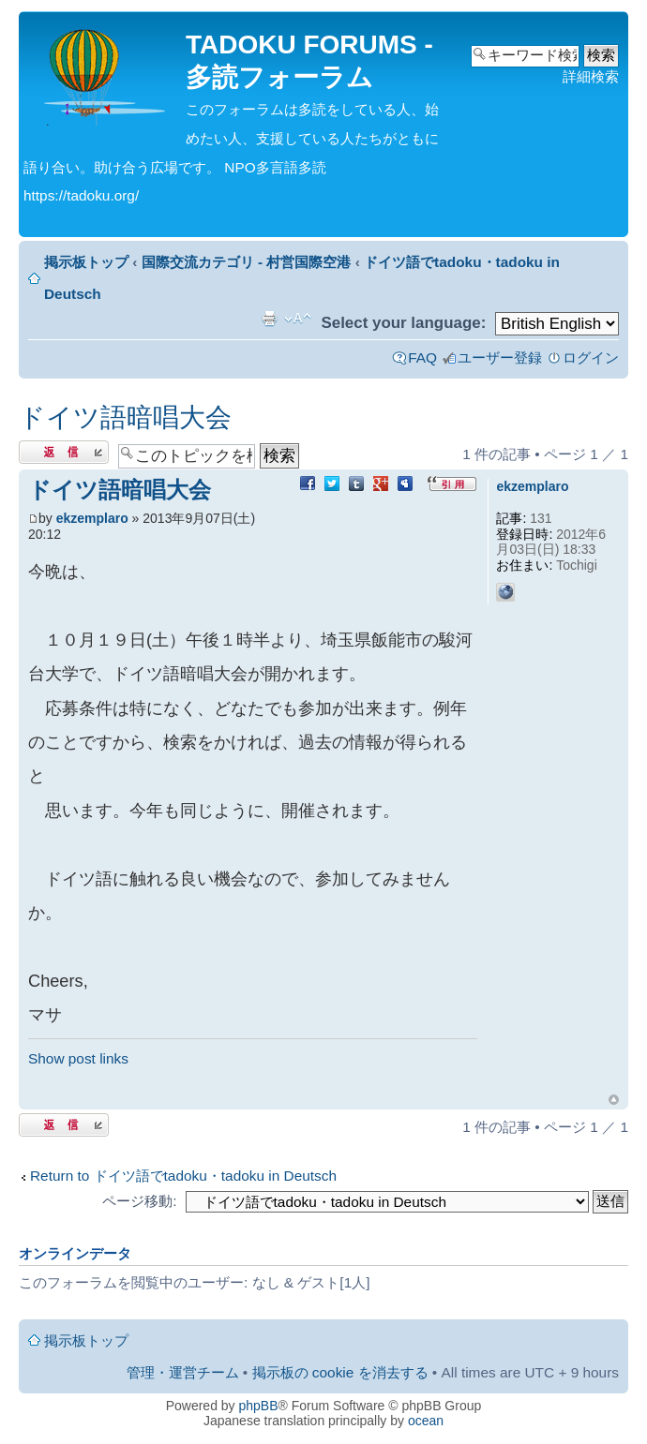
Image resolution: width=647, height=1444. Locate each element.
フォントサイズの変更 (297, 318)
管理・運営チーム (183, 1372)
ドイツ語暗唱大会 (125, 417)
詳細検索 (591, 76)
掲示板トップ (86, 262)
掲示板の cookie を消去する (340, 1372)
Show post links (78, 1058)
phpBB (258, 1405)
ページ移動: (139, 1201)
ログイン (591, 357)
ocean (426, 1420)
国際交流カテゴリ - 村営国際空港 (247, 262)
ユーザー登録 (500, 357)
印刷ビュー (269, 318)
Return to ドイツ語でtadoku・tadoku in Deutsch (183, 1175)
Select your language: (403, 323)
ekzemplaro (92, 518)
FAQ (422, 357)
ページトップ (614, 1099)
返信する (64, 452)
